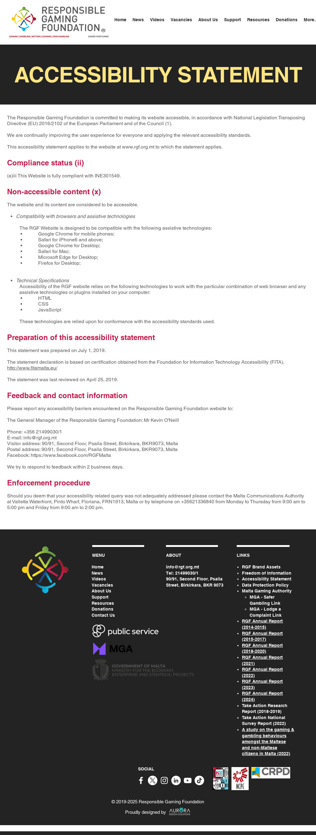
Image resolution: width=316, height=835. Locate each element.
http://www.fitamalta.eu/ (32, 368)
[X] (152, 780)
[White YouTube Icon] (187, 780)
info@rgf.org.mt (40, 438)
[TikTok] (199, 780)
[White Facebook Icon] (141, 780)
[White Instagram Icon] (164, 780)
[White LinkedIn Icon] (176, 780)
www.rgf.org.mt (138, 147)
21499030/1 (187, 573)
